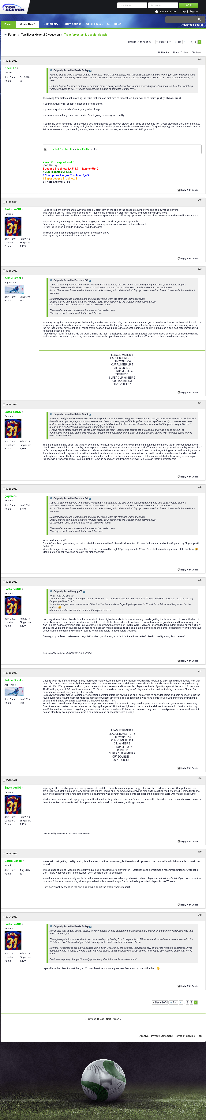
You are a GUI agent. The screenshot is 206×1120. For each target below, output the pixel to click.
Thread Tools (179, 52)
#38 (199, 778)
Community (50, 23)
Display (195, 52)
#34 (199, 402)
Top (199, 1035)
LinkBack (162, 52)
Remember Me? (167, 11)
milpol (55, 149)
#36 (199, 580)
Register (193, 11)
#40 (199, 915)
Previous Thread (95, 1019)
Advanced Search (193, 24)
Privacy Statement (162, 1035)
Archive (144, 1035)
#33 (199, 269)
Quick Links (93, 23)
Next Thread (112, 1019)
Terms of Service (185, 1035)
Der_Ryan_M (66, 149)
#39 (199, 851)
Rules (117, 23)
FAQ (108, 23)
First (177, 41)
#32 (199, 200)
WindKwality (83, 149)
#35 (199, 487)
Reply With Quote (188, 189)
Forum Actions (72, 23)
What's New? (27, 24)
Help (183, 11)
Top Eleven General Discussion (40, 34)
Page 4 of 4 (165, 41)
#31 (199, 59)
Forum (8, 24)
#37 (199, 671)
